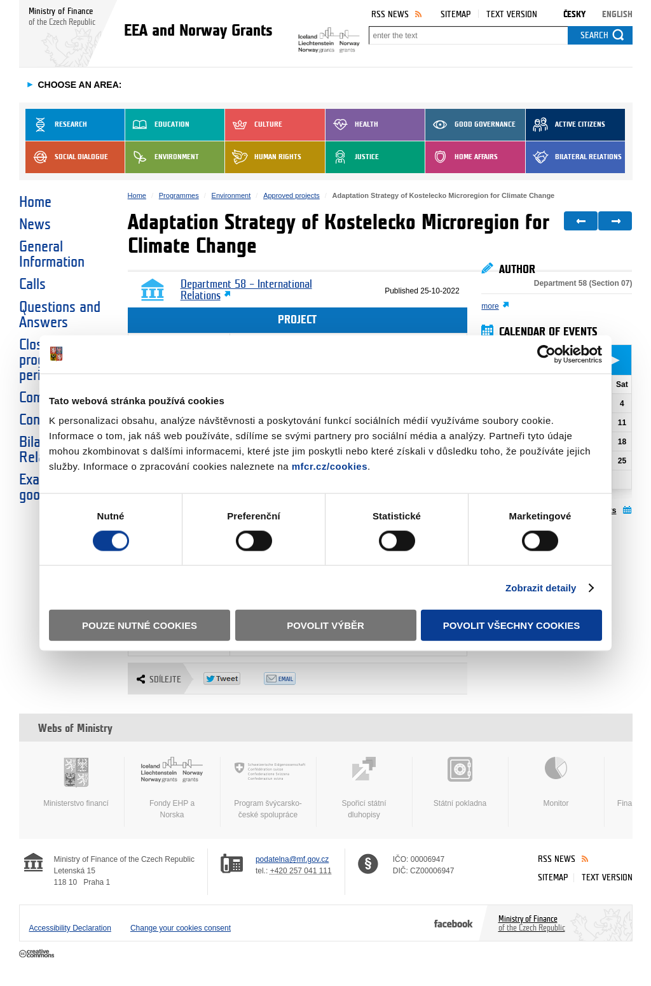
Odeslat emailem (294, 678)
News (35, 225)
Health (352, 124)
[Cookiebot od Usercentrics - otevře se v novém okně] (546, 353)
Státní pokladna (460, 782)
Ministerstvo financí (76, 782)
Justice (352, 157)
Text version (511, 14)
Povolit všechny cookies (511, 625)
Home (35, 202)
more (489, 306)
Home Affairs (461, 157)
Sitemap (455, 14)
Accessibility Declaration (70, 928)
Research (56, 124)
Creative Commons (38, 954)
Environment (162, 157)
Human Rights (263, 157)
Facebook (453, 923)
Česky (574, 14)
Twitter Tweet (233, 678)
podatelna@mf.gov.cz (292, 859)
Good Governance (470, 124)
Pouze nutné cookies (139, 625)
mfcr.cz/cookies (329, 466)
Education (157, 124)
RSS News (390, 14)
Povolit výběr (325, 625)
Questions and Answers (59, 315)
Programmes (179, 195)
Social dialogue (66, 157)
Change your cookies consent (180, 928)
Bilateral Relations (574, 157)
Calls (32, 285)
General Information (52, 254)
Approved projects (291, 195)
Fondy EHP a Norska (172, 788)
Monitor (556, 782)
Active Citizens (565, 124)
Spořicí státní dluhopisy (364, 788)
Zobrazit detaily (541, 587)
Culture (253, 124)
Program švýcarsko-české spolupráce (268, 788)
